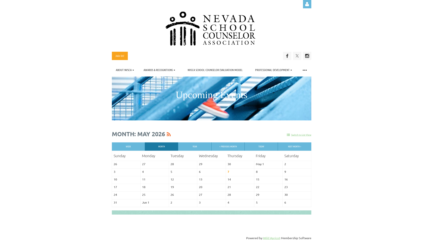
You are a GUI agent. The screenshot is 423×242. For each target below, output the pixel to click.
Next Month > (294, 146)
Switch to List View (301, 134)
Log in (307, 4)
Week (128, 146)
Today (261, 146)
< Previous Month (228, 146)
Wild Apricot (271, 238)
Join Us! (119, 56)
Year (195, 146)
